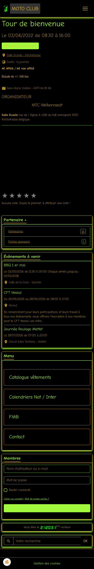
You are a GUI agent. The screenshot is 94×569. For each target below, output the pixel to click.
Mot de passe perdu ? (37, 498)
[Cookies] (7, 562)
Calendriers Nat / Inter (32, 397)
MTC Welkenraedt (47, 105)
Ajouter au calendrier (20, 46)
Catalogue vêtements (30, 377)
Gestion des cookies (47, 563)
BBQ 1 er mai (14, 265)
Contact (16, 437)
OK (85, 541)
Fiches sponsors (47, 241)
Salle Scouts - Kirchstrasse (24, 55)
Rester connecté (19, 490)
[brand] (21, 8)
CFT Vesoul (12, 292)
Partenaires (47, 231)
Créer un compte (13, 498)
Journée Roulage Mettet (23, 329)
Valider (47, 508)
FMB (14, 417)
